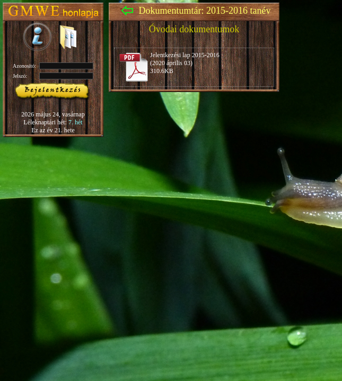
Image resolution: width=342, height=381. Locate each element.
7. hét (75, 122)
